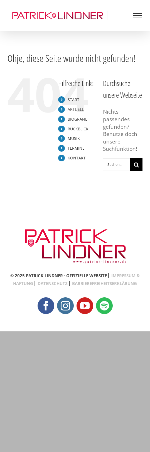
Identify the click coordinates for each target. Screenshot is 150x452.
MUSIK (74, 138)
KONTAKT (77, 158)
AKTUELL (76, 109)
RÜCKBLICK (78, 128)
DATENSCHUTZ (53, 283)
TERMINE (76, 148)
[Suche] (136, 164)
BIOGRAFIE (77, 119)
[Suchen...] (116, 164)
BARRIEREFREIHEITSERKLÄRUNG (104, 283)
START (73, 99)
